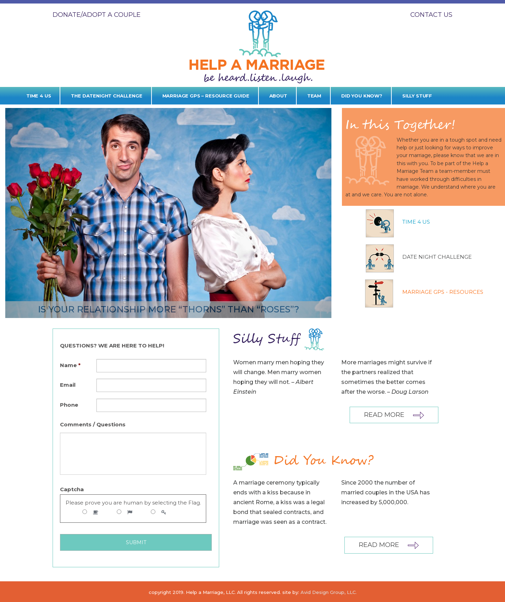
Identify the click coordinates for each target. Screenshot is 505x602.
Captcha (72, 489)
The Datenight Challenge (106, 96)
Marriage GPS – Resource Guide (205, 96)
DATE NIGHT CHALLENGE (437, 256)
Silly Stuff (417, 96)
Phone (69, 404)
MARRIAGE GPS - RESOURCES (442, 292)
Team (314, 96)
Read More (394, 415)
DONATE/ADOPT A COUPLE (97, 15)
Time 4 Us (38, 96)
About (278, 96)
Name (70, 365)
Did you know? (361, 96)
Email (67, 384)
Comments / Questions (93, 424)
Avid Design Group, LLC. (329, 592)
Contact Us (431, 15)
